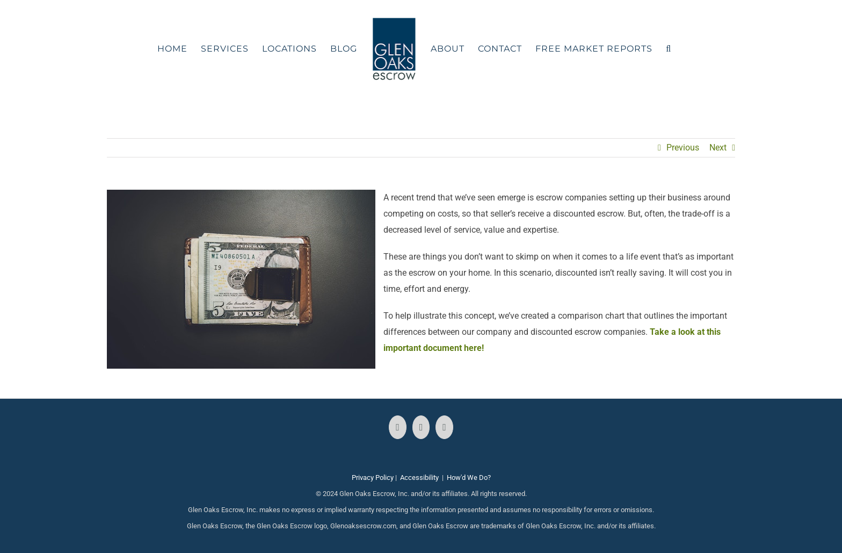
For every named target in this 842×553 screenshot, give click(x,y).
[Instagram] (421, 427)
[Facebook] (398, 427)
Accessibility (419, 477)
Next (718, 147)
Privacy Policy (373, 477)
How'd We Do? (469, 477)
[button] (668, 48)
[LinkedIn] (444, 427)
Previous (682, 147)
